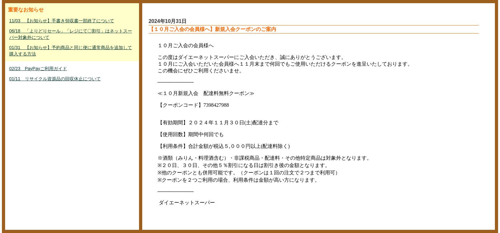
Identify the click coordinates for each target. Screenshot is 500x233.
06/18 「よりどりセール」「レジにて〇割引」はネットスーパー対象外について (70, 34)
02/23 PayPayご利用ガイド (38, 68)
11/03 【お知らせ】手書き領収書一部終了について (61, 20)
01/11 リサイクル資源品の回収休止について (55, 78)
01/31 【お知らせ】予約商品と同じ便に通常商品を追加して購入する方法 (70, 50)
